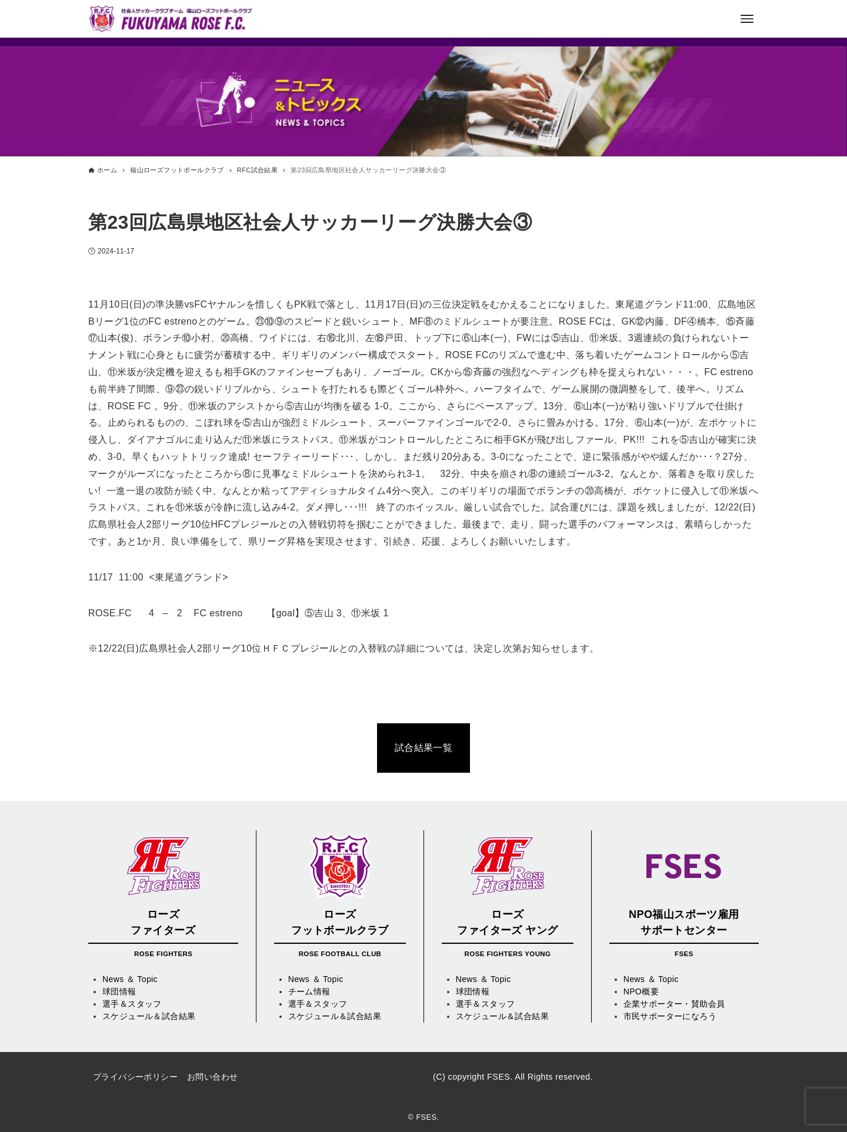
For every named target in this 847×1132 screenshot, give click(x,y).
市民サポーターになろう (669, 1016)
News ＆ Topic (130, 979)
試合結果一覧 (423, 748)
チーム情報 (309, 991)
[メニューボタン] (747, 19)
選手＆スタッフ (132, 1004)
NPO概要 (641, 991)
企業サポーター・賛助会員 (674, 1004)
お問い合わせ (212, 1076)
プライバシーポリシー (135, 1076)
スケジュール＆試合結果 (148, 1016)
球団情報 (119, 991)
